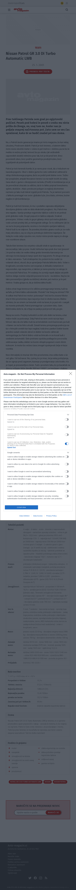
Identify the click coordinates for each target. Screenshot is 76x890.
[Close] (71, 374)
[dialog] (38, 445)
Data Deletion (24, 516)
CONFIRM (21, 507)
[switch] (67, 419)
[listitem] (38, 414)
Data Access (38, 516)
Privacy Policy (51, 516)
